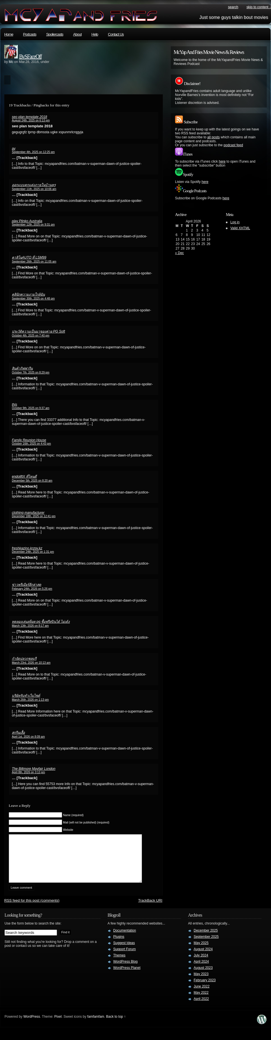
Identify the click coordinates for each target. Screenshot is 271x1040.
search (233, 7)
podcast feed (233, 145)
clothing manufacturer (28, 513)
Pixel (58, 1025)
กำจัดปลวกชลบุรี (24, 659)
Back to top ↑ (116, 1025)
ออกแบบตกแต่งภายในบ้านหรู (34, 185)
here (222, 161)
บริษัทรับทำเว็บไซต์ (26, 696)
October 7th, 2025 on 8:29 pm (30, 372)
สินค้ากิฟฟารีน (22, 368)
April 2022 (201, 1007)
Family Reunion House (29, 440)
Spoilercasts (54, 34)
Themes (119, 964)
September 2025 (206, 945)
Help (94, 34)
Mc (11, 62)
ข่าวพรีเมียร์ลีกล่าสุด (26, 585)
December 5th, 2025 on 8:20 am (32, 480)
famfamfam (95, 1025)
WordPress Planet (127, 976)
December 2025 (206, 939)
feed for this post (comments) (32, 909)
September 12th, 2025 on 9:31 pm (33, 224)
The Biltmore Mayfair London (33, 769)
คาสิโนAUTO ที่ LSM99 (29, 257)
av (14, 148)
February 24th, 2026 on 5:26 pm (32, 588)
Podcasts (29, 34)
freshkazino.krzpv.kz (27, 548)
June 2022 (201, 995)
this (14, 405)
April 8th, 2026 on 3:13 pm (28, 772)
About (77, 34)
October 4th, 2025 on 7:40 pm (30, 335)
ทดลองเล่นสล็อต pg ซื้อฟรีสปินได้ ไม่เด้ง (41, 622)
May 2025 (201, 951)
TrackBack (150, 909)
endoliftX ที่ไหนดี (24, 477)
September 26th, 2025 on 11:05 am (34, 261)
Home (8, 34)
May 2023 (201, 982)
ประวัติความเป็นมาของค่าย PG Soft (38, 331)
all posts (213, 137)
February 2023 (205, 989)
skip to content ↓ (258, 7)
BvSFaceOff (30, 56)
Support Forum (124, 958)
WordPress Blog (125, 970)
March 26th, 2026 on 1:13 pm (30, 699)
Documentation (124, 939)
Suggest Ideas (124, 951)
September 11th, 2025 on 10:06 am (34, 189)
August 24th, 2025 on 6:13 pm (31, 120)
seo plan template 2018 (29, 117)
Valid (240, 228)
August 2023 (203, 976)
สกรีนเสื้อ (18, 733)
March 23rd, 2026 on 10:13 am (31, 662)
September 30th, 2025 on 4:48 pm (33, 298)
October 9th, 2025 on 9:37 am (30, 408)
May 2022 (201, 1001)
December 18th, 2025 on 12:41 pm (34, 516)
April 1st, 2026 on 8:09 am (28, 736)
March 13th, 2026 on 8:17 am (30, 625)
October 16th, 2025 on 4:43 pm (31, 443)
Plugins (118, 945)
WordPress (31, 1025)
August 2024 (203, 958)
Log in (235, 222)
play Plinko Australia (27, 221)
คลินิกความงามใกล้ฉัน (28, 294)
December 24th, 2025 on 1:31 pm (33, 551)
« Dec (179, 253)
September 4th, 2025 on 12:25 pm (33, 152)
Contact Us (116, 34)
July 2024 (201, 964)
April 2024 (201, 970)
